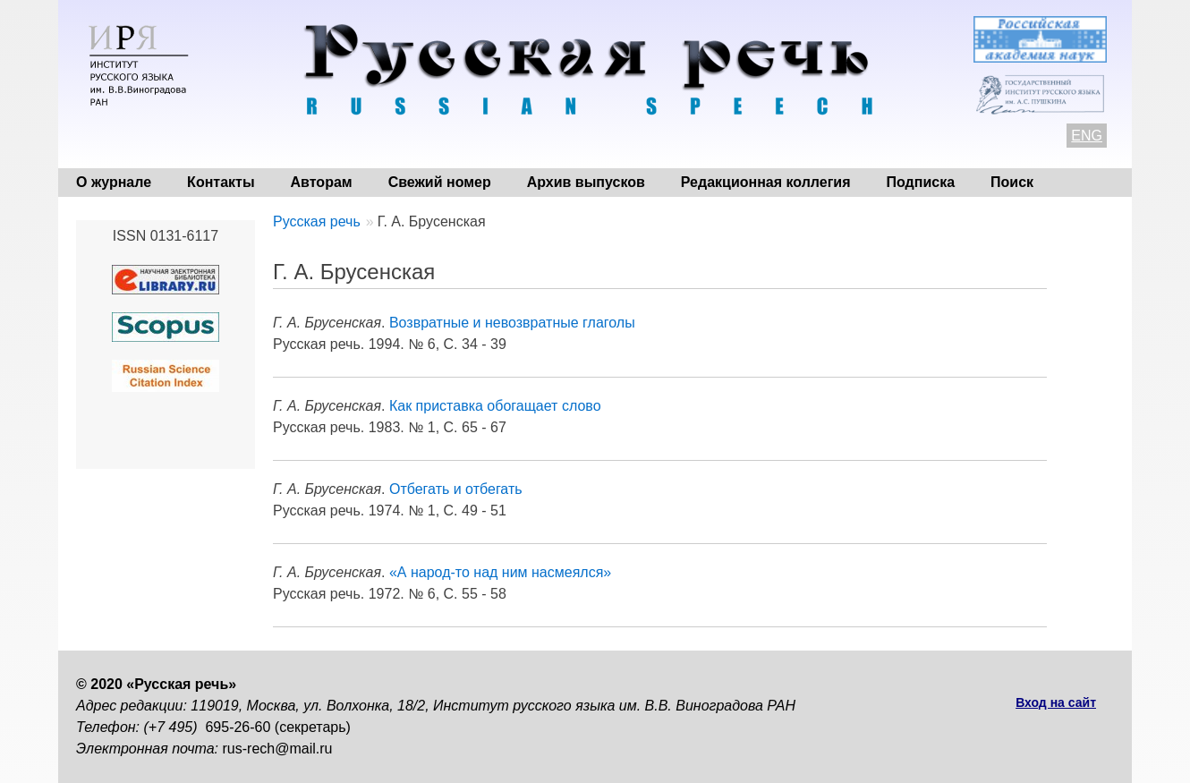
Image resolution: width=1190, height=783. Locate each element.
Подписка (921, 182)
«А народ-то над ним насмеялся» (500, 572)
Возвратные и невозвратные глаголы (512, 322)
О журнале (113, 182)
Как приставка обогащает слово (495, 405)
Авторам (322, 182)
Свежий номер (439, 182)
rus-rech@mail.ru (278, 748)
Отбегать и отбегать (456, 489)
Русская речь (317, 221)
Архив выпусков (586, 182)
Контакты (220, 182)
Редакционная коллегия (766, 182)
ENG (1086, 135)
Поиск (1011, 182)
